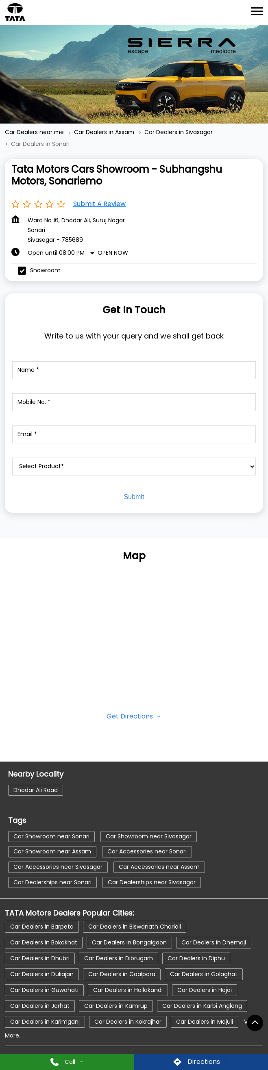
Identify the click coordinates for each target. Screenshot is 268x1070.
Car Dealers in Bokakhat (43, 942)
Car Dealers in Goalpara (121, 974)
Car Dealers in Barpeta (42, 926)
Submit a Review (99, 203)
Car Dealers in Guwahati (44, 989)
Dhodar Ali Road (35, 790)
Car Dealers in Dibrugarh (118, 958)
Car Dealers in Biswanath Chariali (134, 926)
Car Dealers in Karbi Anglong (202, 1005)
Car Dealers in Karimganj (45, 1021)
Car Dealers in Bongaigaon (129, 942)
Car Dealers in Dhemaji (213, 942)
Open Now (113, 253)
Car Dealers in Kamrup (116, 1005)
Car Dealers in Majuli (204, 1021)
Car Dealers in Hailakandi (128, 989)
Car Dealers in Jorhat (40, 1005)
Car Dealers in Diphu (196, 958)
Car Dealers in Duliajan (42, 974)
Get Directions (131, 716)
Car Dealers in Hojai (204, 989)
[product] (134, 466)
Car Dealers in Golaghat (203, 974)
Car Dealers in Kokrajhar (127, 1021)
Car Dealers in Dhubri (40, 958)
